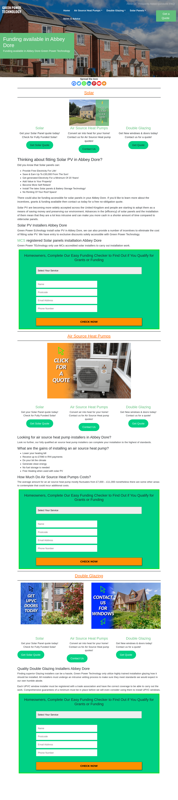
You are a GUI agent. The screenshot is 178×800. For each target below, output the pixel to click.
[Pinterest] (94, 83)
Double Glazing (115, 10)
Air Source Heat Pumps (87, 10)
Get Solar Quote (39, 145)
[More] (104, 83)
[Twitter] (79, 83)
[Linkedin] (89, 83)
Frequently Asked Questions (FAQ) (156, 3)
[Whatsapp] (84, 83)
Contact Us (89, 148)
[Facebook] (74, 83)
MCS (21, 240)
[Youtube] (99, 83)
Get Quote (138, 145)
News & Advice (71, 18)
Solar (39, 128)
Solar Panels (137, 10)
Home (66, 10)
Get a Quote (166, 16)
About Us (131, 3)
